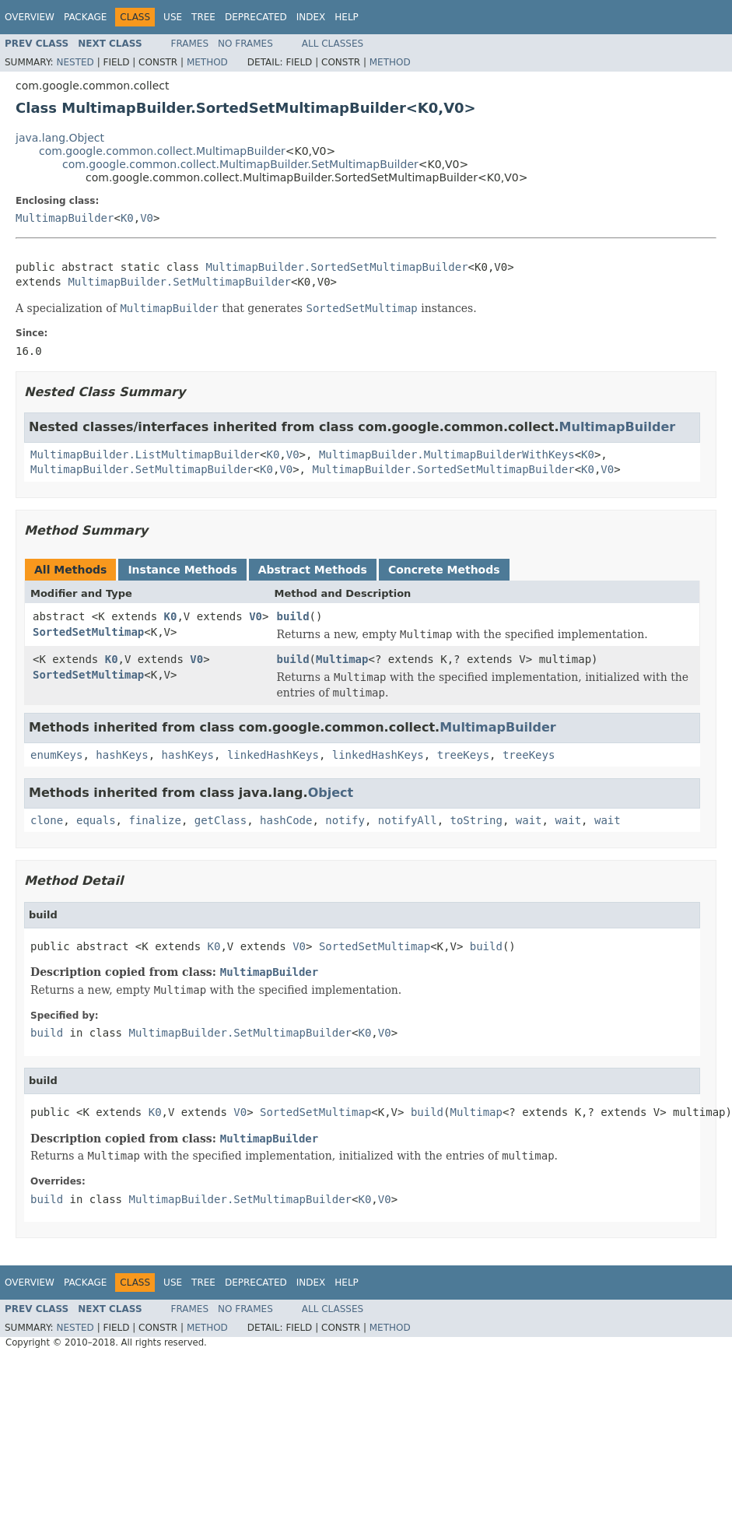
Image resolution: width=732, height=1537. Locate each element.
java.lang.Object (60, 138)
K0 (127, 218)
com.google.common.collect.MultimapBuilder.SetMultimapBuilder (240, 164)
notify (345, 820)
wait (529, 820)
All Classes (332, 43)
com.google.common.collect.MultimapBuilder (162, 151)
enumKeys (56, 755)
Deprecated (256, 17)
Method (207, 62)
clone (46, 820)
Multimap (342, 659)
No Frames (245, 43)
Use (172, 17)
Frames (190, 43)
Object (331, 792)
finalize (154, 820)
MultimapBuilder (65, 218)
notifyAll (407, 820)
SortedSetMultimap (88, 632)
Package (85, 17)
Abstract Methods (312, 569)
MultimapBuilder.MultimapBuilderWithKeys (447, 454)
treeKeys (463, 755)
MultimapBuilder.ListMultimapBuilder (145, 454)
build (292, 616)
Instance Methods (182, 569)
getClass (220, 820)
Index (311, 17)
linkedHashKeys (273, 755)
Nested (74, 62)
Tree (203, 17)
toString (476, 820)
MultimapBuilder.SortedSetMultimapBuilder (336, 267)
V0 (146, 218)
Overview (29, 17)
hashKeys (122, 755)
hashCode (286, 820)
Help (346, 17)
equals (96, 820)
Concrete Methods (444, 569)
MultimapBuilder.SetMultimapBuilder (179, 281)
